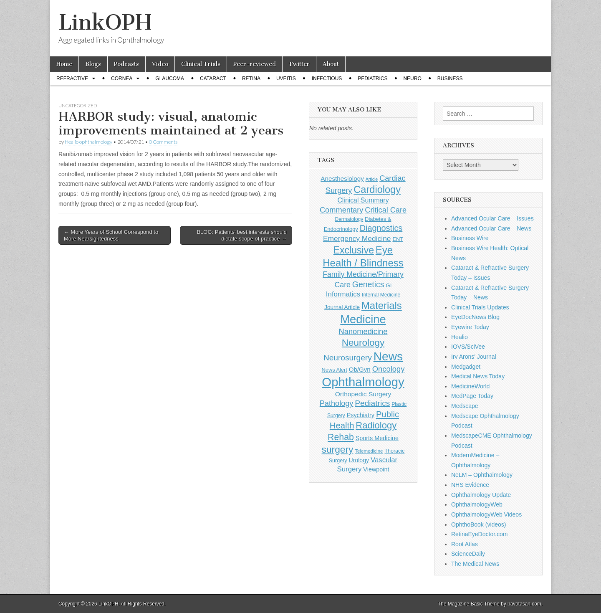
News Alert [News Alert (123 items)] (334, 370)
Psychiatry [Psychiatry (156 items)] (360, 415)
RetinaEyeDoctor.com (479, 534)
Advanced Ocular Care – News (491, 228)
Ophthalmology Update (481, 494)
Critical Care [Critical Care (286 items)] (386, 210)
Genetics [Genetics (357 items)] (368, 284)
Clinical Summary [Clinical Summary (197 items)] (363, 200)
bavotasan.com (524, 604)
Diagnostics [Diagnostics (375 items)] (381, 228)
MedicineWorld (470, 386)
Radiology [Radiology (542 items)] (376, 425)
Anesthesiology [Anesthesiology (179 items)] (342, 178)
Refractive (72, 78)
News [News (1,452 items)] (388, 356)
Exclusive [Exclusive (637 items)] (353, 250)
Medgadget (465, 366)
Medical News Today (478, 376)
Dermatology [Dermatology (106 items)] (349, 219)
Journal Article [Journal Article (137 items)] (342, 307)
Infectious (327, 78)
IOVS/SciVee (468, 346)
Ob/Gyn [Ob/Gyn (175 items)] (360, 369)
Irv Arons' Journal (473, 356)
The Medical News (475, 563)
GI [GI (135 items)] (388, 285)
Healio (459, 337)
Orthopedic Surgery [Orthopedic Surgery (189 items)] (363, 394)
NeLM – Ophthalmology (482, 474)
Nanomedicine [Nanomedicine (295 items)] (363, 331)
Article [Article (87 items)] (372, 179)
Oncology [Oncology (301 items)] (388, 369)
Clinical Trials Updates (480, 307)
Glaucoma (169, 78)
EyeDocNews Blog (475, 317)
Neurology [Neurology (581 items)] (363, 342)
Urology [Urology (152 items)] (358, 460)
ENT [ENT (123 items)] (397, 239)
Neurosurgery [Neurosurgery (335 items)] (347, 357)
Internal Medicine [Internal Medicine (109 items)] (381, 295)
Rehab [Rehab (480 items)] (341, 437)
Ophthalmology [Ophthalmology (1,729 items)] (363, 382)
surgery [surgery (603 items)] (338, 449)
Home (64, 64)
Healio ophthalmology (88, 142)
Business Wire (469, 238)
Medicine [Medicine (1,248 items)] (363, 319)
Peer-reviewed (254, 64)
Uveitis (286, 78)
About (331, 64)
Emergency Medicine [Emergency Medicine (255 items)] (357, 238)
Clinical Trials (200, 64)
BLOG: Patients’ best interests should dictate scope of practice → (242, 235)
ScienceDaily (468, 553)
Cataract (213, 78)
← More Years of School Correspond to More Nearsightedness (111, 235)
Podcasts (126, 64)
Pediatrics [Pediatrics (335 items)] (372, 403)
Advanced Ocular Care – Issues (492, 218)
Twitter (299, 64)
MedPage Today (472, 396)
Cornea (121, 78)
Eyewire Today (470, 327)
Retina (251, 78)
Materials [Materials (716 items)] (381, 305)
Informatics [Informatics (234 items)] (343, 294)
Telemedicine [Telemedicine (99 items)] (369, 450)
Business (450, 78)
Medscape (464, 406)
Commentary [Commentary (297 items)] (342, 209)
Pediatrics (372, 78)
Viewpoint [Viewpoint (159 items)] (376, 469)
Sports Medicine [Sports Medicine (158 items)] (377, 438)
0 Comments (163, 142)
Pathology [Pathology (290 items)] (337, 403)
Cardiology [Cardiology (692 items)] (377, 189)
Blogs (93, 64)
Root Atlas (464, 544)
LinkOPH (105, 22)
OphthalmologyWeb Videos (486, 514)
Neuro (412, 78)
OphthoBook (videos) (478, 524)
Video (160, 64)
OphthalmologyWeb (477, 504)
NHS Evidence (470, 484)
